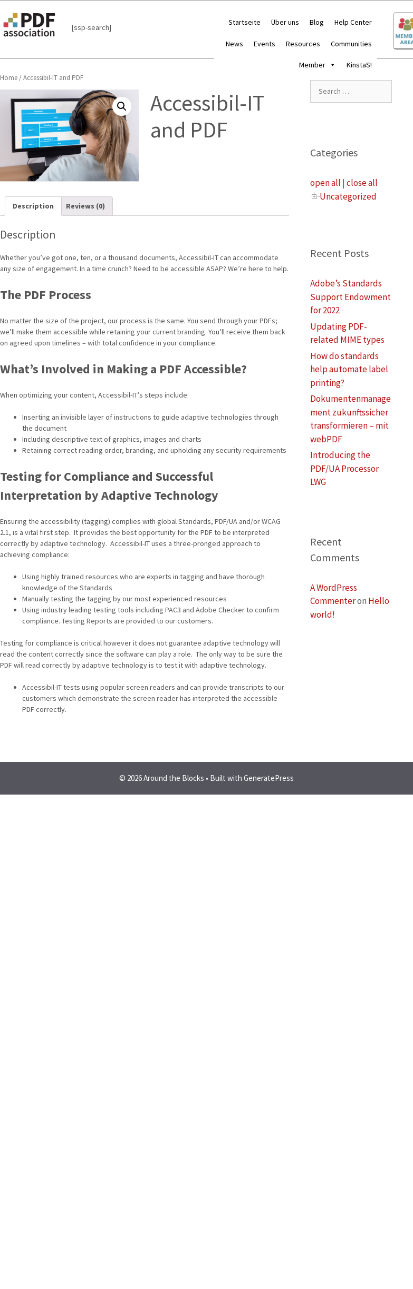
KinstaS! (359, 65)
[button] (330, 65)
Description (33, 206)
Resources (303, 43)
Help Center (353, 22)
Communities (351, 43)
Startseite (244, 22)
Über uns (285, 22)
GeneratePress (269, 778)
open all (325, 183)
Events (264, 43)
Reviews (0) (85, 206)
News (234, 43)
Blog (317, 22)
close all (362, 183)
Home (8, 77)
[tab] (33, 206)
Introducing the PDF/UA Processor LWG (344, 468)
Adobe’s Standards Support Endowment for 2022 (350, 296)
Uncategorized (348, 196)
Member (317, 65)
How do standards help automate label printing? (349, 369)
